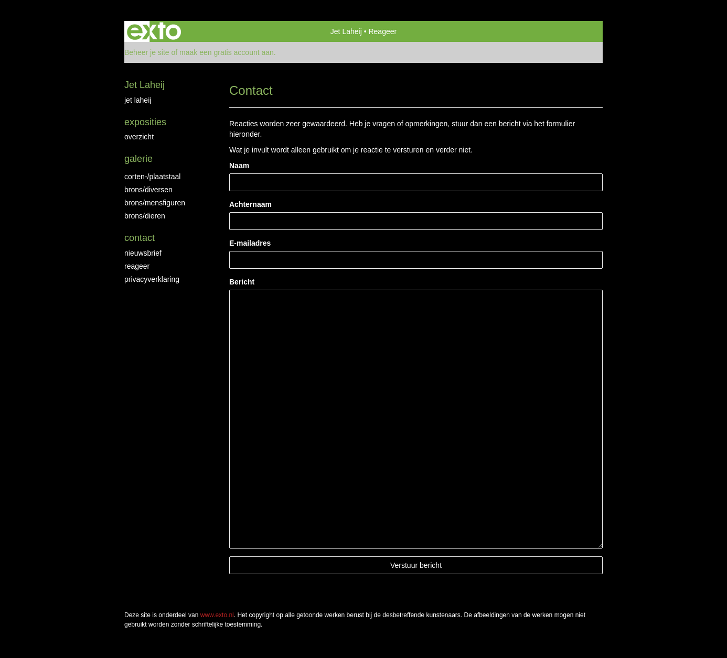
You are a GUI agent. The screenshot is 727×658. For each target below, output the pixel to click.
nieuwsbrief (143, 253)
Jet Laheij (346, 31)
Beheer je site (146, 52)
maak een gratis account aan (226, 52)
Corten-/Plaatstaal (152, 176)
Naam (239, 165)
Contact (139, 238)
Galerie (138, 158)
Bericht (241, 282)
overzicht (139, 137)
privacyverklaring (151, 279)
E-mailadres (250, 243)
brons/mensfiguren (154, 203)
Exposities (145, 122)
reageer (136, 266)
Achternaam (250, 204)
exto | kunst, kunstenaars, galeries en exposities (154, 31)
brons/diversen (148, 189)
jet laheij (137, 100)
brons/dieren (144, 216)
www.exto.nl (217, 615)
